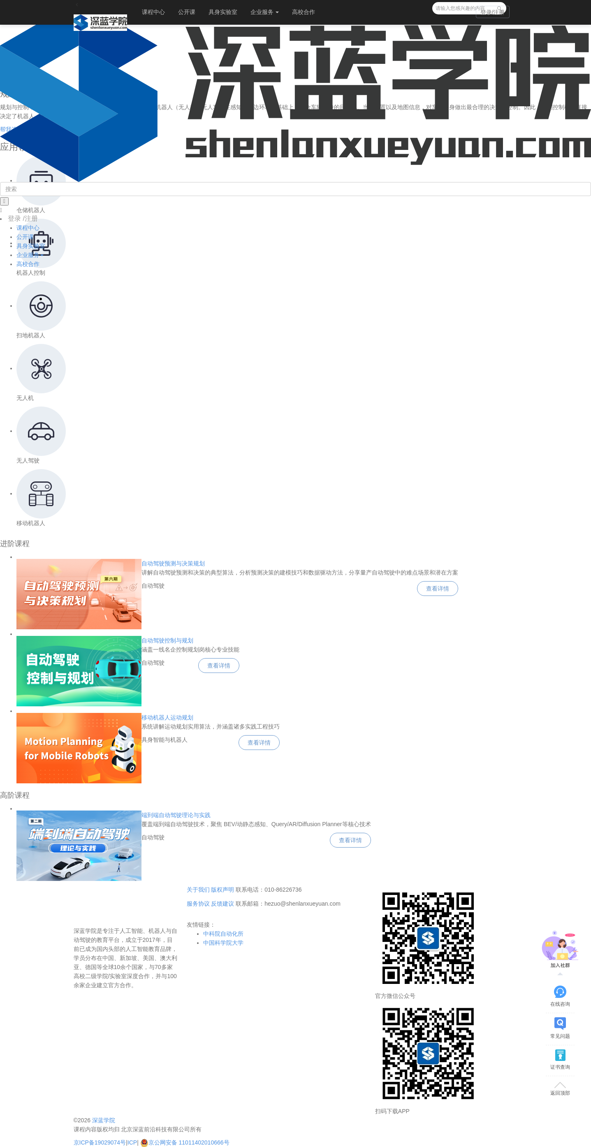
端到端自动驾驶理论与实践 (176, 815)
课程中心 (153, 12)
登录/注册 (492, 12)
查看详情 (437, 588)
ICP (132, 1142)
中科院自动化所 (223, 933)
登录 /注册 (23, 218)
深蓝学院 (103, 1120)
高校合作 (303, 12)
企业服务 (264, 12)
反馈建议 (222, 903)
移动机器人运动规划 (167, 717)
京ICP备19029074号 (100, 1142)
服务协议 (198, 903)
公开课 (186, 12)
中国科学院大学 (223, 942)
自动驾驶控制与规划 (167, 640)
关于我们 (198, 889)
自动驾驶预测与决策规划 (173, 563)
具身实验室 (223, 12)
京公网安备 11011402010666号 (184, 1142)
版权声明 (222, 889)
